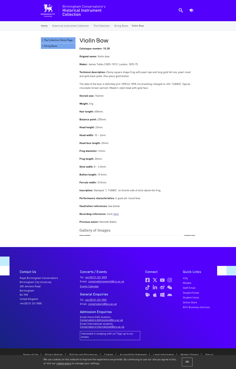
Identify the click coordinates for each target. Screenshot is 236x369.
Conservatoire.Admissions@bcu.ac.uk (101, 320)
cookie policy (63, 363)
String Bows (121, 26)
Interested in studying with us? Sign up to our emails (107, 335)
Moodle (187, 283)
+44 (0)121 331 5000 (31, 303)
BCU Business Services (196, 307)
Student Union (191, 297)
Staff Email (189, 288)
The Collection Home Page (57, 40)
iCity (185, 278)
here (116, 214)
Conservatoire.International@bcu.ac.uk (102, 327)
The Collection (101, 26)
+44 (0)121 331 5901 (96, 300)
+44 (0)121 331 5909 (96, 277)
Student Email (191, 293)
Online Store (190, 302)
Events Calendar (89, 286)
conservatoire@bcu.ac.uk (102, 304)
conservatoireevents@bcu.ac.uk (106, 281)
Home (44, 26)
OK (187, 362)
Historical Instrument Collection (70, 26)
